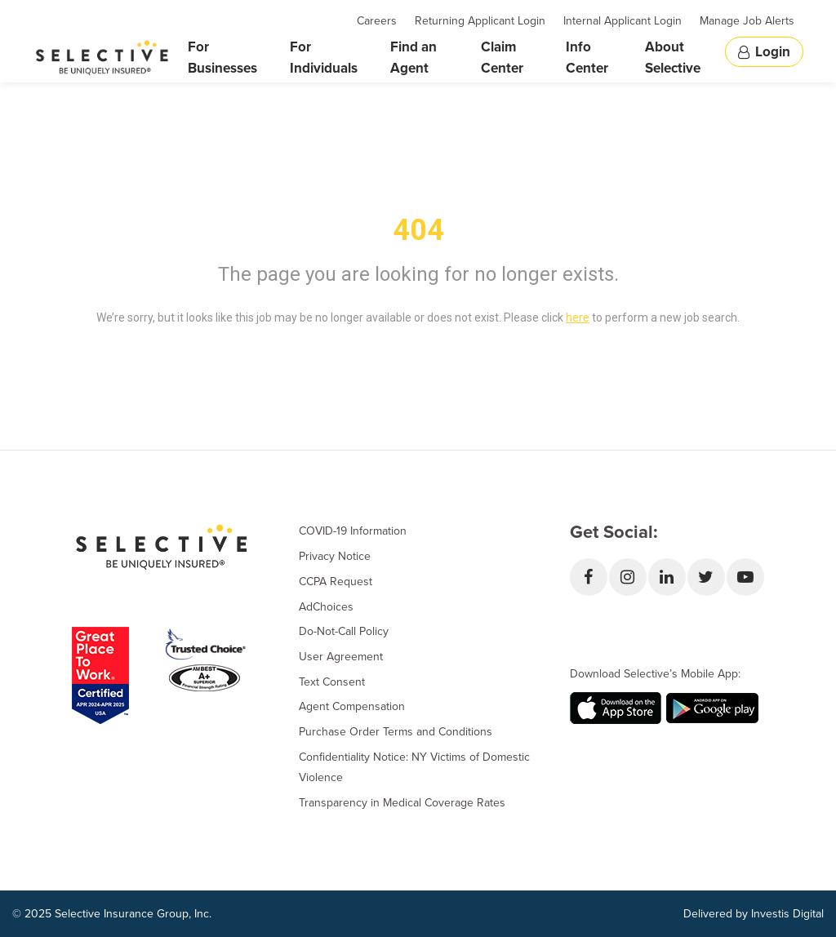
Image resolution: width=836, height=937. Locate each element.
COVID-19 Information (353, 531)
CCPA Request (335, 581)
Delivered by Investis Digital (753, 913)
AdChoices (326, 606)
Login (764, 52)
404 (418, 230)
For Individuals (324, 57)
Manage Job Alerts (747, 20)
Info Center (587, 57)
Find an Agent (413, 57)
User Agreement (341, 656)
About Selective (672, 57)
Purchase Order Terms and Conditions (395, 731)
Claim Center (502, 57)
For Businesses (222, 57)
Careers (377, 20)
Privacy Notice (335, 556)
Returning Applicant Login (480, 20)
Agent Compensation (352, 706)
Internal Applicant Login (622, 20)
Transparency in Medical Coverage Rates (402, 802)
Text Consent (332, 682)
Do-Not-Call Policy (344, 631)
